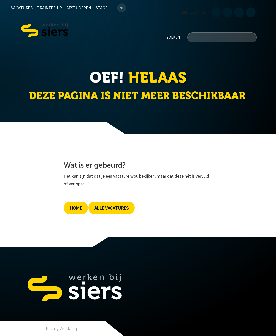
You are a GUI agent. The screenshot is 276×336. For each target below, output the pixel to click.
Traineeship (49, 8)
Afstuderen (78, 8)
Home (76, 208)
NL (121, 7)
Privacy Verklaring (62, 328)
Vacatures (22, 8)
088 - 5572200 (193, 12)
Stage (102, 8)
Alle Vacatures (111, 208)
